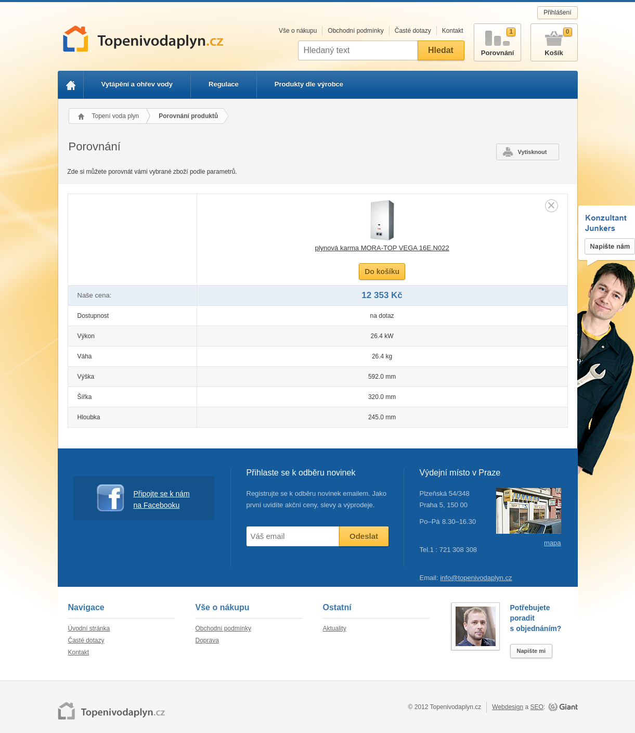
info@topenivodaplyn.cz (476, 578)
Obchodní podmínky (355, 30)
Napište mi (531, 651)
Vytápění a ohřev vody (137, 84)
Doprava (207, 640)
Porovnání (497, 40)
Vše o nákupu (298, 30)
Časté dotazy (413, 30)
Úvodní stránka (89, 628)
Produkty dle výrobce (309, 84)
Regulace (224, 84)
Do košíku (382, 271)
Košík (554, 40)
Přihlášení (557, 12)
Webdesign (507, 707)
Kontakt (452, 30)
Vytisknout (532, 152)
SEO (536, 707)
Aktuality (334, 628)
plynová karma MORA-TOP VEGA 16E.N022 (382, 248)
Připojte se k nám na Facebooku (143, 498)
